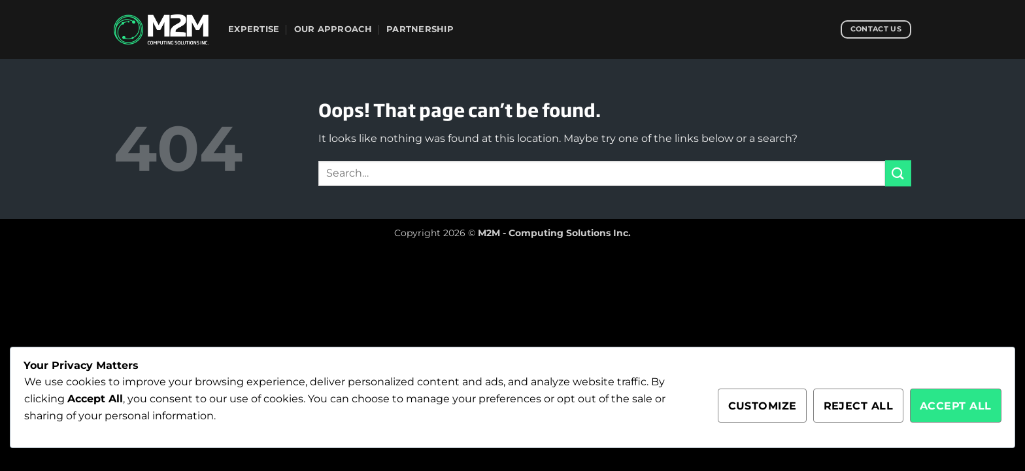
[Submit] (898, 173)
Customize (762, 406)
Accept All (956, 406)
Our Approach (333, 29)
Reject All (859, 406)
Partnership (420, 29)
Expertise (253, 29)
